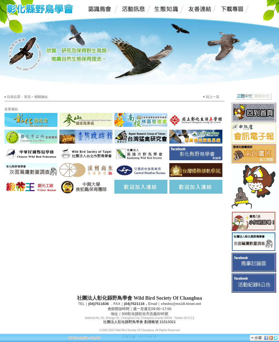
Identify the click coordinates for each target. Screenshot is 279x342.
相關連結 (41, 97)
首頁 (27, 97)
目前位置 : (15, 97)
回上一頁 (212, 97)
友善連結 (11, 109)
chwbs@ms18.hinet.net (181, 304)
